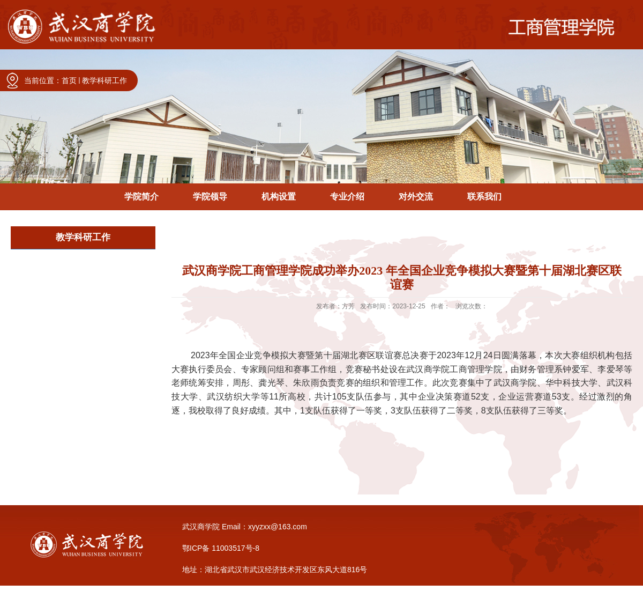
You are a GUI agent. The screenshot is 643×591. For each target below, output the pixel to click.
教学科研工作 (104, 80)
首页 (69, 80)
